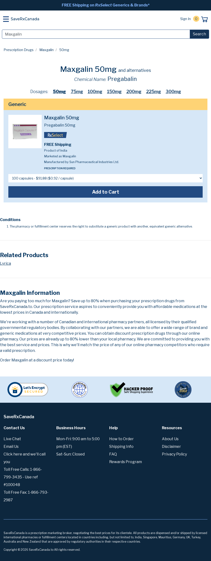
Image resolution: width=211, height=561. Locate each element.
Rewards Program (125, 462)
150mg (114, 91)
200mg (133, 91)
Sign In (185, 19)
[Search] (96, 34)
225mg (153, 91)
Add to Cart (105, 192)
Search (199, 34)
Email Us (11, 446)
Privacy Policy (174, 454)
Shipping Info (121, 446)
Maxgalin (46, 50)
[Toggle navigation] (6, 19)
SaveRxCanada (25, 19)
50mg (59, 91)
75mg (77, 91)
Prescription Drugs (19, 50)
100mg (95, 91)
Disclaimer (171, 446)
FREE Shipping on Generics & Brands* (105, 5)
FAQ (113, 454)
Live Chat (12, 439)
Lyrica (5, 263)
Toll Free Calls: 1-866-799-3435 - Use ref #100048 (23, 477)
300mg (173, 91)
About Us (170, 439)
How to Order (121, 439)
